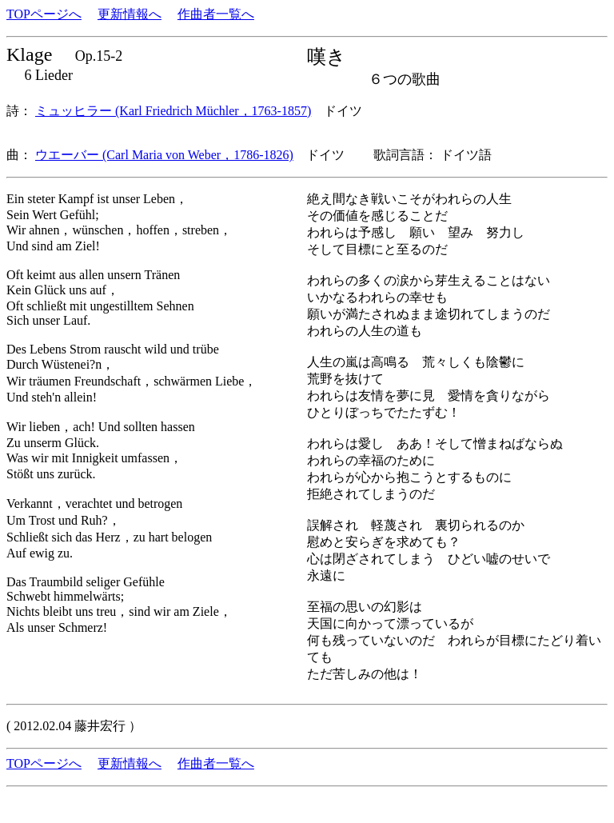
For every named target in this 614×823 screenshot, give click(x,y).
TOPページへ (44, 14)
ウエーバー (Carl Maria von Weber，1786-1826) (164, 155)
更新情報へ (129, 14)
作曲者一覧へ (215, 14)
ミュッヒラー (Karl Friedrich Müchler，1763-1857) (173, 111)
